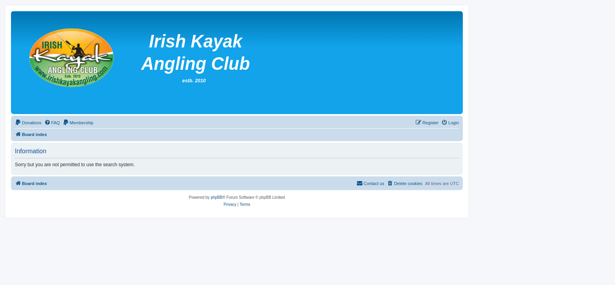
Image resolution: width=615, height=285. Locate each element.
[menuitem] (28, 122)
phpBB (216, 197)
